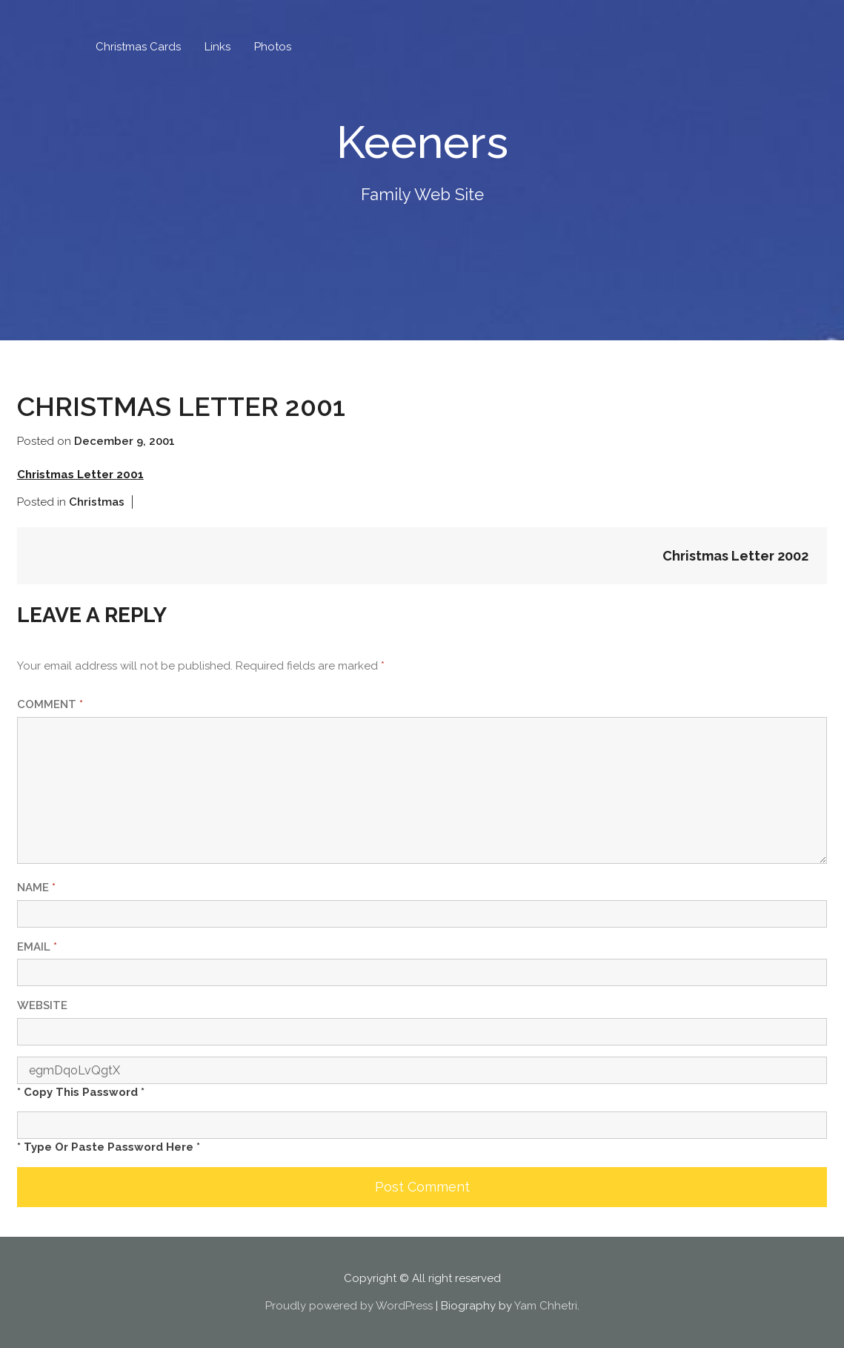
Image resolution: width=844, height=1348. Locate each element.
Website (42, 1005)
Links (217, 46)
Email (37, 947)
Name (36, 887)
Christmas (96, 502)
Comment (50, 704)
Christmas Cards (138, 46)
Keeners (422, 142)
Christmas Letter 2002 (735, 556)
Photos (272, 46)
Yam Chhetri (545, 1305)
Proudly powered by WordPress (349, 1305)
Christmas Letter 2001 (80, 474)
